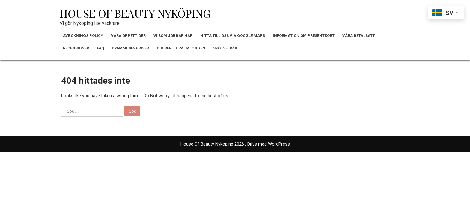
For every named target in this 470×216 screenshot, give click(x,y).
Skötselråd (225, 48)
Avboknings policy (83, 35)
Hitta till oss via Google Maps (232, 35)
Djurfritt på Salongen (181, 48)
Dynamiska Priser (130, 48)
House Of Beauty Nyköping (135, 13)
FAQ (100, 48)
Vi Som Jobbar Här (172, 35)
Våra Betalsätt (358, 35)
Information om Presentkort (304, 35)
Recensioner (76, 48)
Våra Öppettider (128, 35)
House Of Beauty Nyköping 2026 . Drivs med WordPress (235, 144)
